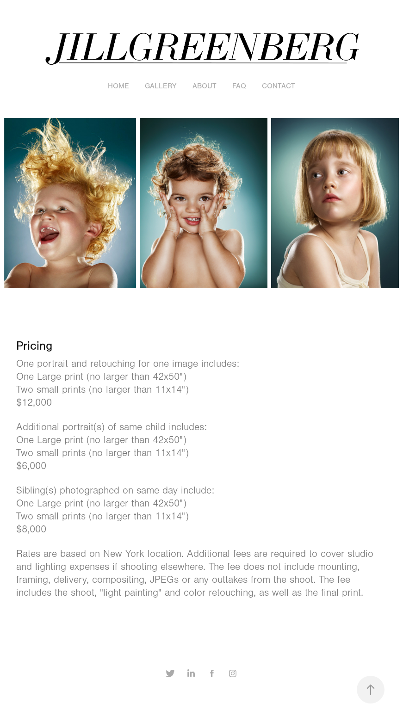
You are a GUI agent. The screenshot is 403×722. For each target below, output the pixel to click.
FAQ (239, 86)
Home (118, 86)
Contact (278, 86)
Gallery (160, 86)
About (204, 86)
